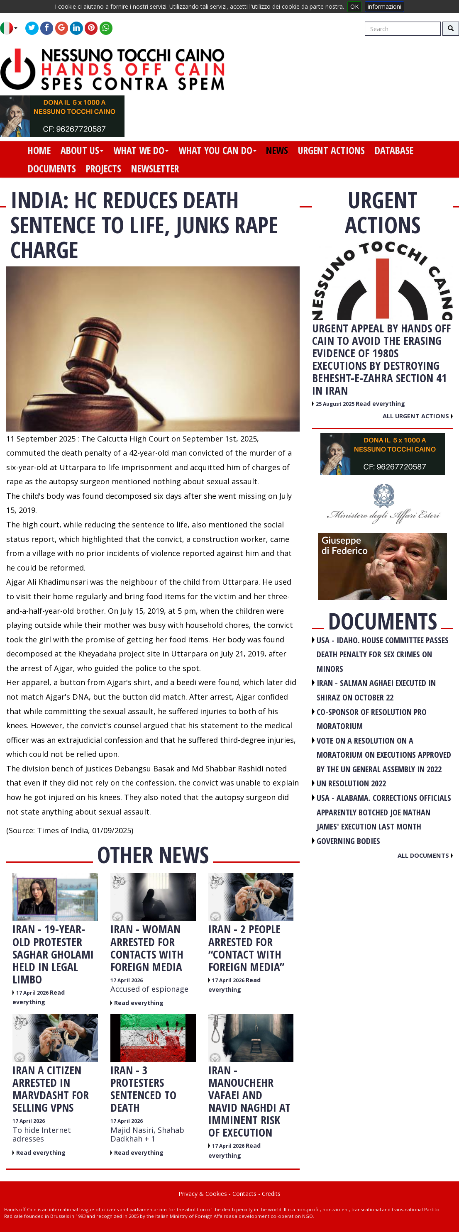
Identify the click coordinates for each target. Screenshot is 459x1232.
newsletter (155, 168)
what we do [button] (140, 150)
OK (354, 6)
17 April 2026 (33, 992)
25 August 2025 (336, 403)
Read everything (139, 1003)
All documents (425, 855)
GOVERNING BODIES (348, 841)
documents (52, 168)
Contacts (244, 1194)
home (39, 150)
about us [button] (82, 150)
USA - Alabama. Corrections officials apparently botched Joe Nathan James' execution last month (384, 812)
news (277, 150)
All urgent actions (418, 416)
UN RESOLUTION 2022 (351, 783)
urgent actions (331, 150)
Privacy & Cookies (202, 1194)
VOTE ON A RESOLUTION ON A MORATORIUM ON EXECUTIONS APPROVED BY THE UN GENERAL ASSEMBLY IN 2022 (384, 755)
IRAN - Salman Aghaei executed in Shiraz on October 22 (376, 690)
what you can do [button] (217, 150)
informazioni (384, 6)
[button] (12, 28)
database (394, 150)
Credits (271, 1194)
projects (103, 168)
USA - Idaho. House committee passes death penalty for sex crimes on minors (383, 654)
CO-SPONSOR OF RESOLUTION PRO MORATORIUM (372, 719)
